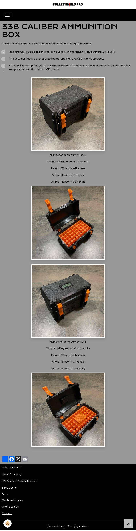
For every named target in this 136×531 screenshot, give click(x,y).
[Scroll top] (128, 523)
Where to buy (10, 506)
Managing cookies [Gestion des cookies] (78, 526)
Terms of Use (55, 526)
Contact (7, 513)
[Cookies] (8, 523)
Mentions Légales (12, 500)
